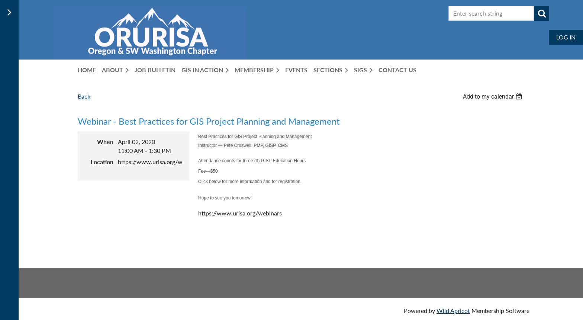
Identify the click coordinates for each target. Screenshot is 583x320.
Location (102, 161)
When (105, 141)
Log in (566, 37)
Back (84, 96)
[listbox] (493, 96)
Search (541, 13)
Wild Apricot (453, 310)
